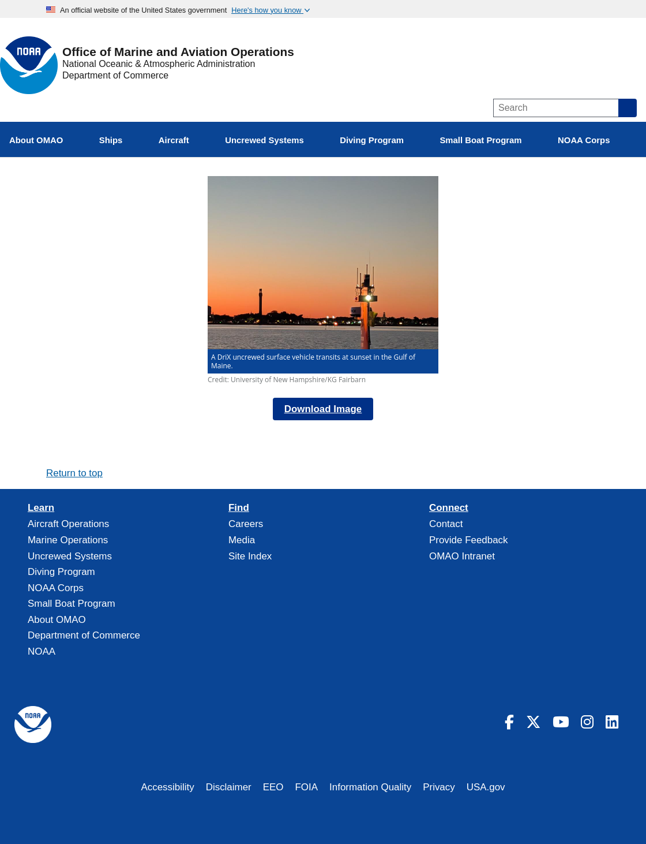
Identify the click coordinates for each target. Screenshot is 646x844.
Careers (245, 523)
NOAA (41, 651)
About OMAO (57, 619)
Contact (446, 523)
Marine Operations (68, 540)
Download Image (323, 409)
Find (238, 508)
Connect (448, 508)
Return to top (74, 473)
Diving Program (61, 571)
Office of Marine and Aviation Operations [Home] (178, 52)
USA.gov (486, 787)
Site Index (250, 556)
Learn (41, 508)
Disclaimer (228, 787)
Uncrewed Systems (70, 556)
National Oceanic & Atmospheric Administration (158, 64)
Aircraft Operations (68, 523)
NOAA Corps (56, 587)
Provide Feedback (468, 540)
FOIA (306, 787)
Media (241, 540)
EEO (273, 787)
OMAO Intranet (462, 556)
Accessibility (167, 787)
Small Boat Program (71, 603)
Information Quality (370, 787)
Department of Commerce (115, 75)
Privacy (439, 787)
